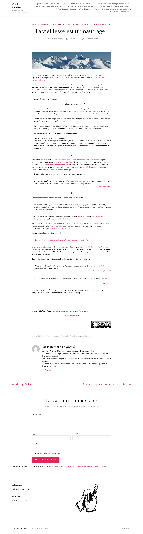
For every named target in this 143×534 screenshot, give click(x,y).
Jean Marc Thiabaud (56, 39)
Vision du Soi (82, 216)
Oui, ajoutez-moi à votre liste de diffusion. (46, 453)
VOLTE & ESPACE (17, 5)
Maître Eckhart (105, 283)
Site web (35, 444)
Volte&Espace (85, 336)
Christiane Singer (105, 186)
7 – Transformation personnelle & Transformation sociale (76, 9)
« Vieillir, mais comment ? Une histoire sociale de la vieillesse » (76, 160)
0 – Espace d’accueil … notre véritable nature (49, 4)
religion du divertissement (94, 252)
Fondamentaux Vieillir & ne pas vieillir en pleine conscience (90, 24)
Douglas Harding (97, 216)
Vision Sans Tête (75, 336)
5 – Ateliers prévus (105, 6)
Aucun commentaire (91, 39)
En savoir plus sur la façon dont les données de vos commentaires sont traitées (78, 466)
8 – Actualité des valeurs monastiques (115, 9)
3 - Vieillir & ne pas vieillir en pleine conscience (48, 24)
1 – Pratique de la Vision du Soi (79, 4)
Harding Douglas (43, 336)
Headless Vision (55, 336)
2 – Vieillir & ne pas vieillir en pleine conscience (112, 4)
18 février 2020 (74, 39)
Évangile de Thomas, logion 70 (99, 271)
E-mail (75, 434)
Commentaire (37, 414)
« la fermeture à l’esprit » (95, 167)
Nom (34, 434)
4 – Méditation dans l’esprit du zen (80, 6)
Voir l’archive (47, 370)
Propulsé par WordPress (40, 528)
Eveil (36, 336)
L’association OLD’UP (71, 316)
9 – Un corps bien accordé (119, 12)
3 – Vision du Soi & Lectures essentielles (49, 6)
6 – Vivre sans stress (122, 6)
